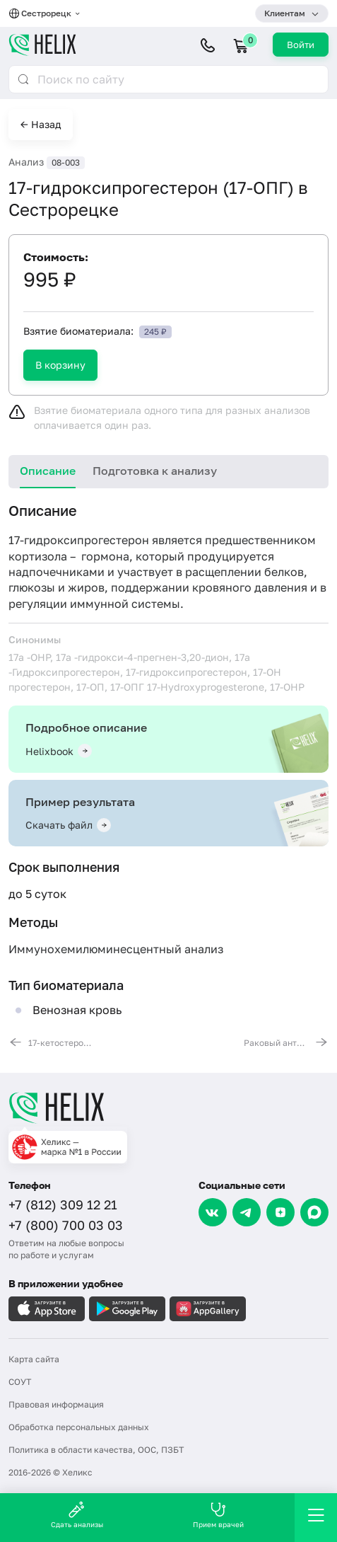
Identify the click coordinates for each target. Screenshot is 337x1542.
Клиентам (284, 13)
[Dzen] (280, 1212)
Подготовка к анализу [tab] (155, 471)
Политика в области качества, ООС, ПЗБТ (96, 1449)
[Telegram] (246, 1212)
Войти (300, 44)
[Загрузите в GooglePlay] (127, 1308)
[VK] (213, 1212)
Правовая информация (56, 1404)
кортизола (37, 556)
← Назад (40, 124)
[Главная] (168, 1107)
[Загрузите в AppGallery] (208, 1308)
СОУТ (19, 1381)
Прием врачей (218, 1515)
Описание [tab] (48, 471)
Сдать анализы (77, 1515)
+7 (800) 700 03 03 (65, 1225)
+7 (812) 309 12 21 (62, 1204)
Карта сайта (33, 1359)
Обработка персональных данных (78, 1427)
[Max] (314, 1212)
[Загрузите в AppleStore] (46, 1308)
